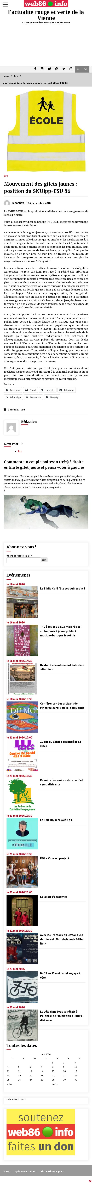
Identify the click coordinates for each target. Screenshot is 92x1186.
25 (8, 1079)
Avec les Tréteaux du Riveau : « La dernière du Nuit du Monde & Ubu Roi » (62, 939)
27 (31, 1079)
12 (19, 1071)
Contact (7, 1171)
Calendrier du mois (16, 1099)
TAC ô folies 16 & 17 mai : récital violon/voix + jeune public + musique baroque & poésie (60, 631)
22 (53, 1075)
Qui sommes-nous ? (26, 1171)
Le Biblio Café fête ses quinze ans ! (62, 588)
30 (64, 1079)
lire (6, 175)
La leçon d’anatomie (53, 897)
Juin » (55, 1083)
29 (53, 1079)
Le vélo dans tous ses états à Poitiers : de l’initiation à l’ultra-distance (61, 1016)
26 (19, 1079)
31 (75, 1079)
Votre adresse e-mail (19, 555)
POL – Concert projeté (54, 858)
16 (64, 1071)
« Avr (9, 1083)
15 (53, 1071)
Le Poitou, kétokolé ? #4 (56, 820)
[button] (78, 69)
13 (31, 1071)
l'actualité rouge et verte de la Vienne (46, 15)
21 (42, 1075)
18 (8, 1075)
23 (64, 1075)
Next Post (13, 444)
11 (8, 1071)
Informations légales (52, 1171)
